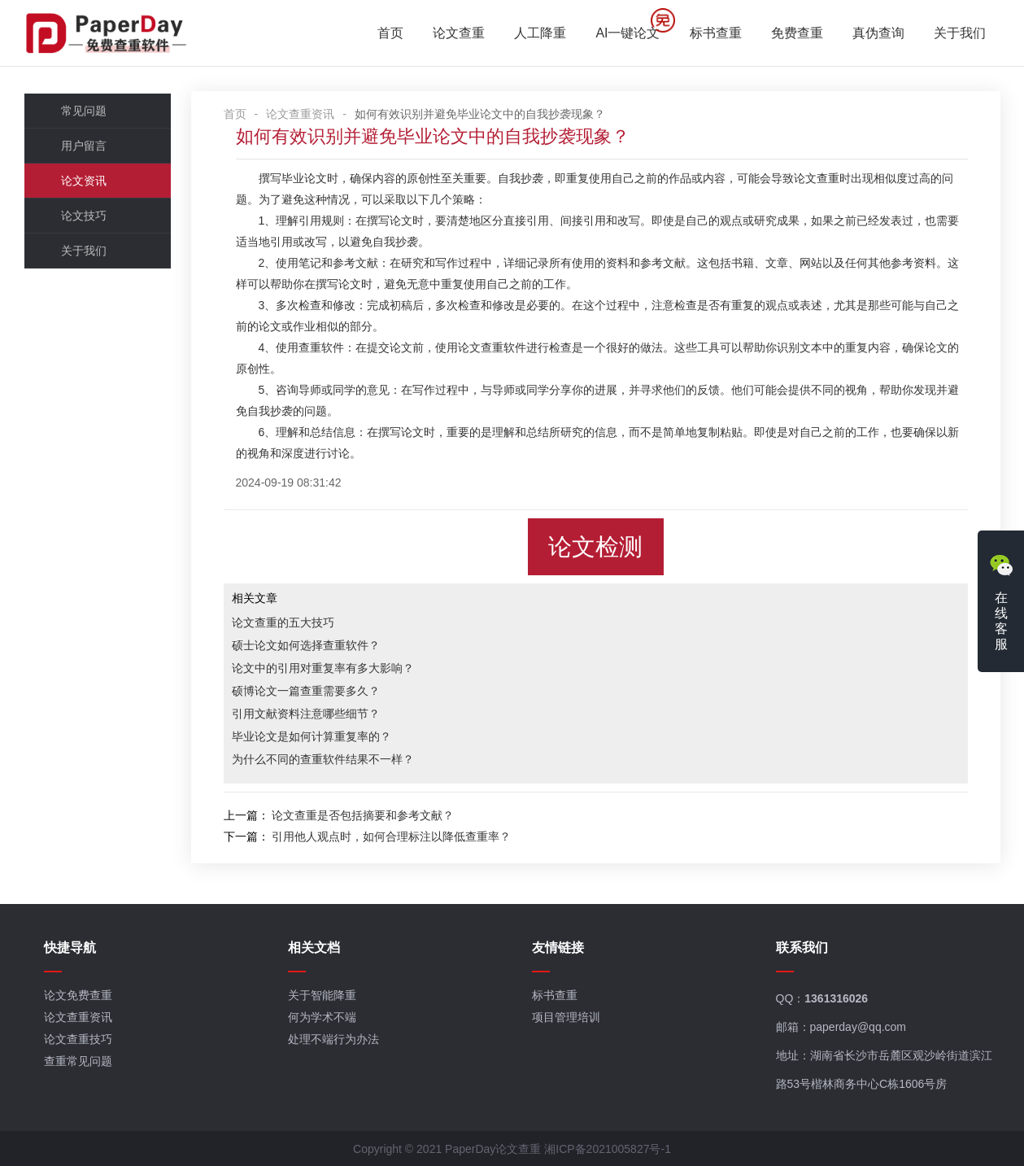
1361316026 (836, 998)
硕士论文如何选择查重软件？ (306, 645)
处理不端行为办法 (333, 1039)
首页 (390, 33)
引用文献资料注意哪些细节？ (306, 713)
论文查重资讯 (300, 113)
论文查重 (459, 33)
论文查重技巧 (78, 1039)
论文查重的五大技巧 (283, 622)
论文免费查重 (78, 995)
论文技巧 (84, 215)
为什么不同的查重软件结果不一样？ (323, 759)
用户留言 (84, 145)
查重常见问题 (78, 1061)
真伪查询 (878, 33)
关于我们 (960, 33)
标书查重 (716, 33)
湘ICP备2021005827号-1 (607, 1148)
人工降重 (540, 33)
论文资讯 (84, 180)
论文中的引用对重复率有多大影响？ (323, 668)
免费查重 (797, 33)
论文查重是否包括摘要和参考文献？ (363, 815)
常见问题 (84, 110)
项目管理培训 (566, 1017)
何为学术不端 (322, 1017)
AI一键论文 (627, 33)
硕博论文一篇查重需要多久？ (306, 690)
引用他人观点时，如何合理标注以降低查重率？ (391, 836)
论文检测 (595, 547)
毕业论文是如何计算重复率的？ (311, 736)
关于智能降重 (322, 995)
